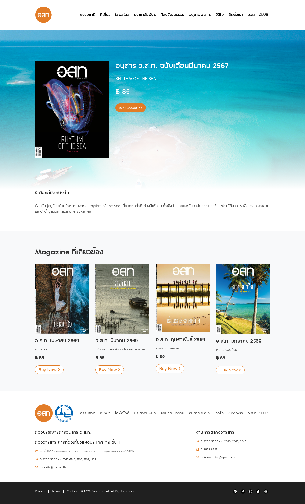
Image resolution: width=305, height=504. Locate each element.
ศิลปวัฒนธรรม (172, 14)
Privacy (40, 491)
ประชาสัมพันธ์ (145, 14)
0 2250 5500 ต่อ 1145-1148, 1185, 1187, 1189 (65, 459)
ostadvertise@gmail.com (216, 457)
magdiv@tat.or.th (50, 467)
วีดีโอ (220, 14)
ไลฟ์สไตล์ (122, 14)
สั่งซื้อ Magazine (130, 107)
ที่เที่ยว (105, 14)
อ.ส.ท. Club (258, 14)
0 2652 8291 (206, 449)
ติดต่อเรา (235, 14)
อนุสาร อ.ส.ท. (200, 14)
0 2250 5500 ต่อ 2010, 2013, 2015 (221, 441)
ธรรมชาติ (87, 14)
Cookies (72, 491)
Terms (56, 491)
